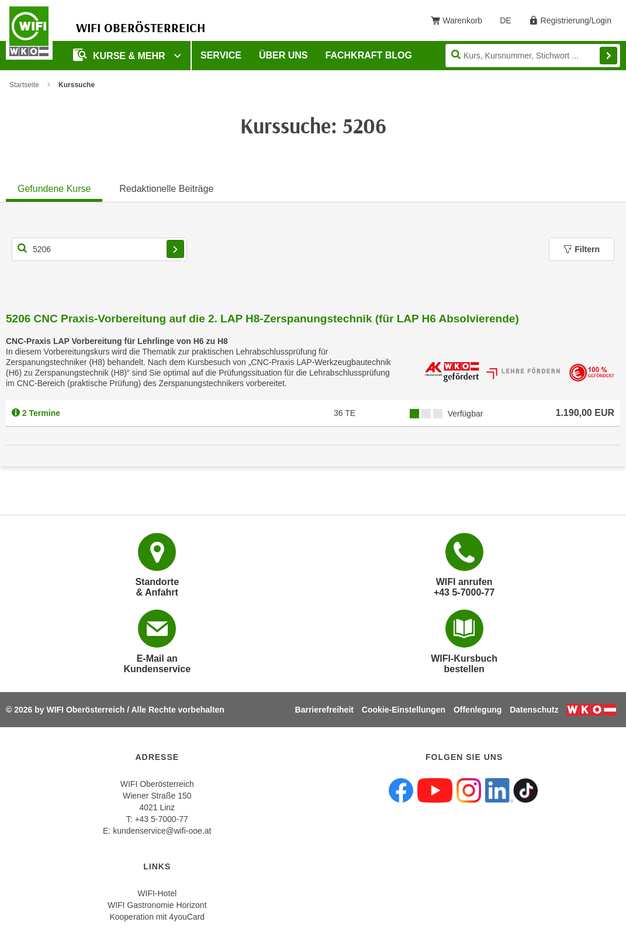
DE (509, 23)
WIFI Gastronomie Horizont (157, 905)
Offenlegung (478, 709)
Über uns (283, 55)
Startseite (24, 85)
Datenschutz (534, 709)
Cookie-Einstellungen (403, 709)
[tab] (54, 187)
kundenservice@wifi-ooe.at (162, 830)
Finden (608, 55)
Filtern (581, 249)
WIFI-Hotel (157, 893)
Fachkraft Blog (369, 55)
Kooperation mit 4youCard (157, 916)
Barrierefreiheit (324, 709)
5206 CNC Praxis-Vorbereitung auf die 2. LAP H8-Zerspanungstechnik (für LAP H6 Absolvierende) (262, 318)
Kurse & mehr (120, 54)
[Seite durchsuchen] (532, 55)
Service (220, 55)
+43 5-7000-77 (161, 819)
